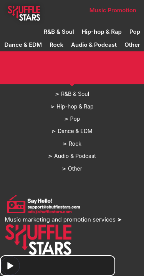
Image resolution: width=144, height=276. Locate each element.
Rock (56, 44)
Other (132, 44)
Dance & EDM (23, 44)
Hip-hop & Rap (102, 31)
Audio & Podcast (94, 44)
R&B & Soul (59, 31)
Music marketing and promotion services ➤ (63, 219)
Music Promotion (112, 10)
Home (23, 10)
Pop (134, 31)
